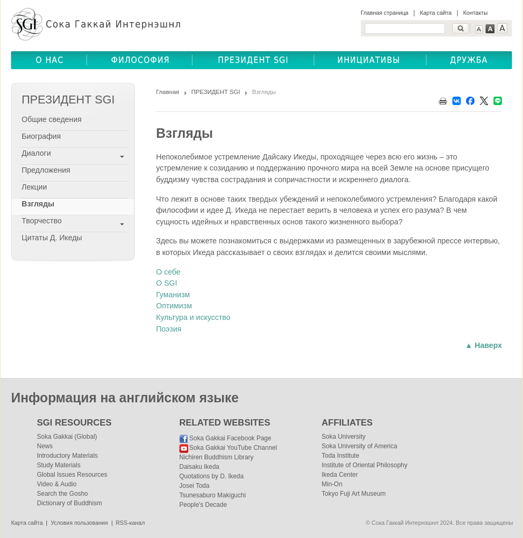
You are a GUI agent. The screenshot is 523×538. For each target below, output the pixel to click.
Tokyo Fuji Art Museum (353, 493)
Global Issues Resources (72, 474)
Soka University (343, 436)
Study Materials (59, 465)
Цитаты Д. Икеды (52, 237)
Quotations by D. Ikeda (211, 476)
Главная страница (385, 13)
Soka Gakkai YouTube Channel (233, 447)
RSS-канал (130, 523)
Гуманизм (173, 294)
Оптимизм (174, 305)
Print (443, 101)
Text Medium (490, 28)
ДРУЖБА (469, 60)
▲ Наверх (483, 345)
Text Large (502, 28)
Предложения (46, 170)
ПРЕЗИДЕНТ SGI (215, 92)
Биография (41, 136)
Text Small (479, 29)
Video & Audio (56, 484)
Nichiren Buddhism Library (216, 457)
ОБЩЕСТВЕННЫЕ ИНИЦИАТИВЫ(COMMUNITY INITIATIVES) (370, 60)
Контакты (475, 13)
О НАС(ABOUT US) (49, 60)
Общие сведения (52, 119)
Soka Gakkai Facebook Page (230, 438)
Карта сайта (435, 13)
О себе (168, 272)
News (45, 446)
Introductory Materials (67, 455)
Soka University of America (359, 446)
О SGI (166, 283)
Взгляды (38, 204)
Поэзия (168, 329)
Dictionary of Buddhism (69, 503)
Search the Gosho (62, 493)
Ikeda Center (340, 474)
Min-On (332, 484)
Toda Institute (340, 455)
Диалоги (36, 153)
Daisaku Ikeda (199, 466)
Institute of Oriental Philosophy (365, 465)
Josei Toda (194, 485)
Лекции (34, 187)
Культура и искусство (193, 317)
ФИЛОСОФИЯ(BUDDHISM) (139, 60)
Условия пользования (79, 523)
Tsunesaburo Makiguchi (212, 495)
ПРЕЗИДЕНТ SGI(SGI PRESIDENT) (253, 60)
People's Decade (203, 504)
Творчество (42, 220)
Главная (167, 92)
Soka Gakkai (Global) (67, 436)
